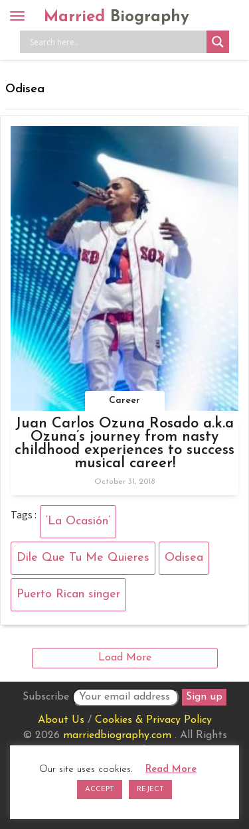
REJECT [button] (150, 789)
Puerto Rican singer (68, 594)
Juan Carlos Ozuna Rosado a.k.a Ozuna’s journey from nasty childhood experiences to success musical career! (124, 443)
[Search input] (116, 42)
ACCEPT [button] (99, 789)
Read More (171, 770)
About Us (61, 720)
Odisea (184, 558)
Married (116, 17)
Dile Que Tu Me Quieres (83, 558)
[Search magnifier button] (218, 42)
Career (124, 401)
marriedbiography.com (117, 735)
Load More (124, 657)
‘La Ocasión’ (78, 521)
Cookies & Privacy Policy (153, 720)
